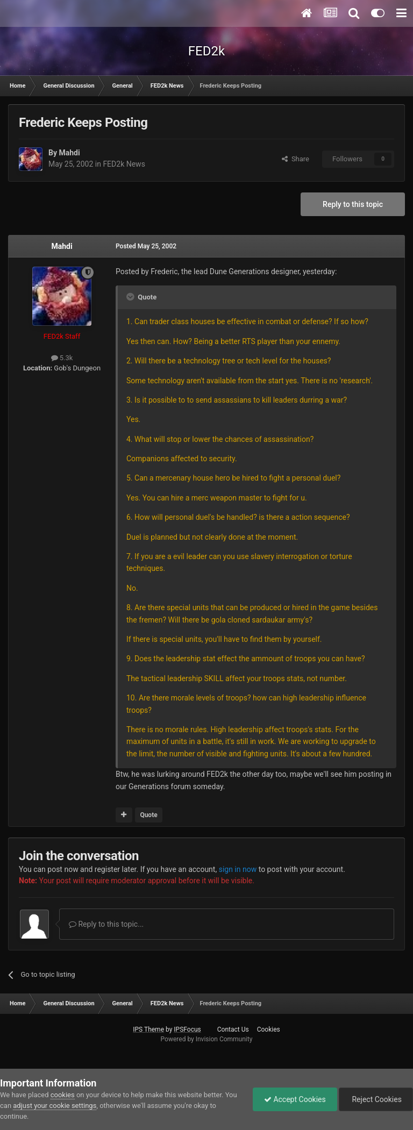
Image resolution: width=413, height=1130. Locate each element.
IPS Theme (148, 1029)
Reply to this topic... (106, 924)
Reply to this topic (353, 204)
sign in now (238, 869)
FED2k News (124, 164)
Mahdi (69, 152)
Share (295, 159)
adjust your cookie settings (54, 1106)
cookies (63, 1095)
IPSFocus (187, 1029)
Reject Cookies (376, 1099)
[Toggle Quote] (131, 296)
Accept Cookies (295, 1099)
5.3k (62, 358)
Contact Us (233, 1029)
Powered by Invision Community (207, 1039)
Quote (148, 815)
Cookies (268, 1029)
